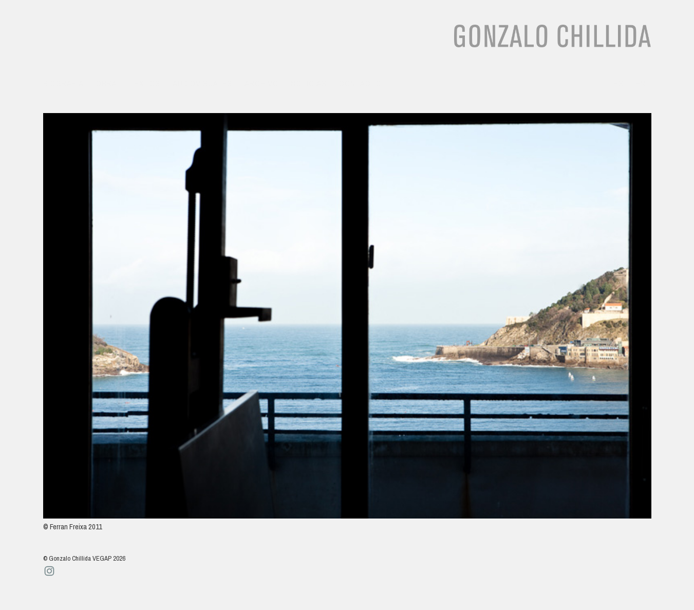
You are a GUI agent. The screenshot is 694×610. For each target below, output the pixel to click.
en (641, 83)
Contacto (360, 83)
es (619, 83)
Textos (144, 83)
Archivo (261, 83)
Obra (106, 83)
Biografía (63, 83)
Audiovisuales (202, 83)
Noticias (309, 83)
